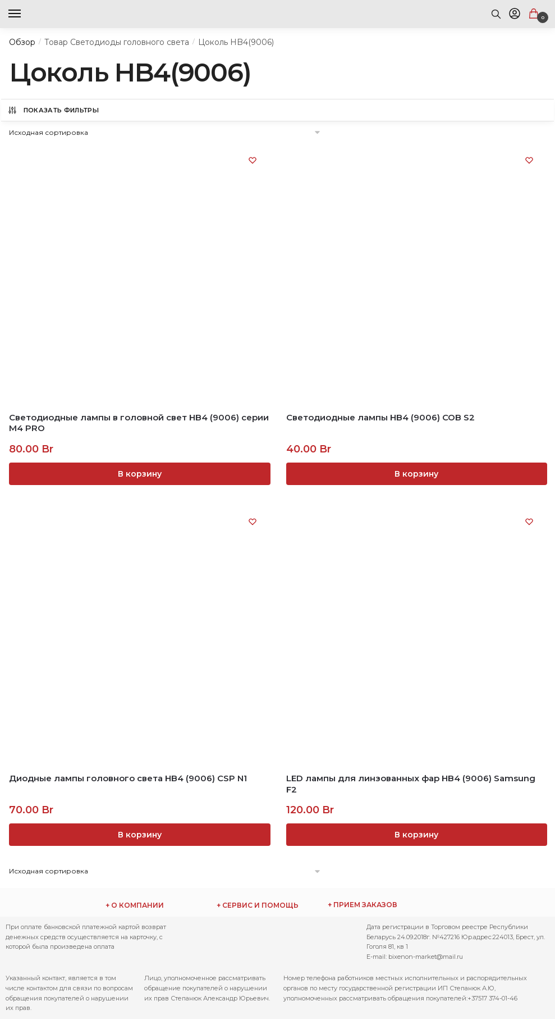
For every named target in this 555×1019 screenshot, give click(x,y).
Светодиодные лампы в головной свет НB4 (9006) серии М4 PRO (139, 423)
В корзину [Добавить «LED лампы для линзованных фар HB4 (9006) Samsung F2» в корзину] (416, 835)
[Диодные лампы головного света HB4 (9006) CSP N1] (139, 635)
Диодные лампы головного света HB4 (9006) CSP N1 (128, 778)
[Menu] (25, 14)
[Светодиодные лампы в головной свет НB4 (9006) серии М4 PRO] (139, 273)
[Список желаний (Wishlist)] (252, 160)
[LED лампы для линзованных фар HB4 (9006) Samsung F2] (416, 635)
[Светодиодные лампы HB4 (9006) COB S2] (416, 273)
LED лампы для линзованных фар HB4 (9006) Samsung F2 (410, 784)
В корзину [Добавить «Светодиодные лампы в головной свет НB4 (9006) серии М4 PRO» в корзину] (140, 474)
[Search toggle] (496, 14)
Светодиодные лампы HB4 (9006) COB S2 (380, 417)
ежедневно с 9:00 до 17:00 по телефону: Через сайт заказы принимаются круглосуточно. (388, 904)
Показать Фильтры (53, 110)
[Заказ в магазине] (165, 132)
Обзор (22, 42)
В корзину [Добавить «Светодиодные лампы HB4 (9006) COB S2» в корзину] (416, 474)
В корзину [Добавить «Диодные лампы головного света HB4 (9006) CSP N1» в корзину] (140, 835)
